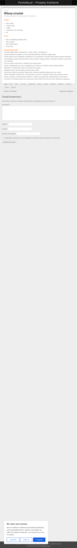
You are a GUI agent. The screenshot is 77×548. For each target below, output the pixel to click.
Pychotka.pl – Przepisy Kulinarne (38, 2)
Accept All (39, 540)
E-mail (5, 131)
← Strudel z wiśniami (9, 91)
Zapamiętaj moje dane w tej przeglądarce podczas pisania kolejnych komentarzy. (32, 140)
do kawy (23, 84)
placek (39, 84)
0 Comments (32, 16)
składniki (53, 84)
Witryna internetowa (9, 136)
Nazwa (5, 126)
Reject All (26, 540)
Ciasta (6, 10)
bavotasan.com (45, 546)
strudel (7, 87)
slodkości (61, 84)
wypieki (13, 87)
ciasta (11, 84)
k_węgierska (31, 84)
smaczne (68, 84)
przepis (46, 84)
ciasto (16, 84)
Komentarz (6, 105)
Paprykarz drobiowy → (67, 91)
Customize (13, 540)
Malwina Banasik (11, 16)
